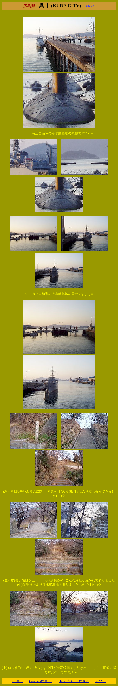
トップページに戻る (74, 681)
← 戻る (17, 681)
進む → (100, 681)
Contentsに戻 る (40, 681)
